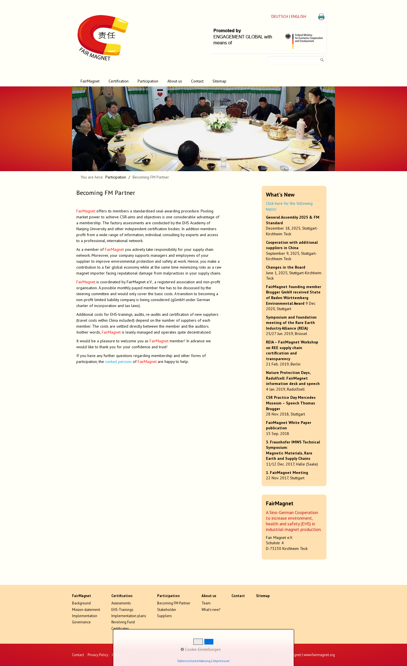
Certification (119, 81)
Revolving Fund (123, 622)
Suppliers (164, 615)
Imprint (117, 654)
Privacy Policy (98, 654)
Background (81, 603)
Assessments (121, 603)
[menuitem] (90, 81)
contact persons (118, 361)
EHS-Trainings (122, 609)
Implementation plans (128, 615)
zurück (66, 133)
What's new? (211, 609)
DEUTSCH (279, 16)
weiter (341, 133)
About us (174, 81)
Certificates (120, 628)
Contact (197, 81)
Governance (81, 622)
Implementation (84, 615)
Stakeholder (166, 609)
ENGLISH (298, 16)
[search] (322, 60)
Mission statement (86, 609)
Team (206, 603)
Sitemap (219, 81)
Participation (148, 81)
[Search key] (296, 60)
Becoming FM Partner (173, 603)
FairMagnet (90, 81)
